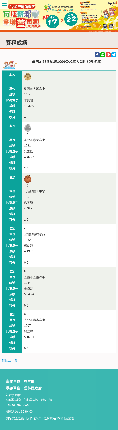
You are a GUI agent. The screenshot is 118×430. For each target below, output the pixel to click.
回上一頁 (9, 360)
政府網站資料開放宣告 (59, 418)
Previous (6, 16)
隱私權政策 (33, 418)
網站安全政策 (15, 418)
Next (111, 16)
